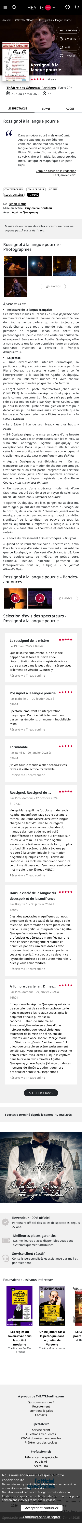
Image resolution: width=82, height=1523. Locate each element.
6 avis (52, 79)
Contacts (41, 1415)
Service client (41, 1430)
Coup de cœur (36, 189)
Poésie (53, 189)
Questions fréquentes (41, 1434)
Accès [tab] (70, 108)
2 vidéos (68, 39)
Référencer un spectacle (41, 1457)
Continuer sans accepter (41, 1517)
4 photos (68, 30)
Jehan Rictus (17, 204)
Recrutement (41, 1406)
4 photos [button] (53, 286)
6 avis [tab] (46, 108)
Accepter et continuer (41, 1508)
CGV (24, 1438)
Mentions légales (41, 1411)
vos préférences (26, 1496)
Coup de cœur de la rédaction (56, 171)
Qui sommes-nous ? (41, 1402)
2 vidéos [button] (65, 598)
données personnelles (46, 1438)
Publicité (41, 1461)
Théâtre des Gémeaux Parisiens (31, 88)
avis (65, 47)
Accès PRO (41, 1466)
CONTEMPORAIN (13, 189)
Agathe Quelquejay (25, 212)
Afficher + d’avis (41, 1093)
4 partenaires (29, 1492)
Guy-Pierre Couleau (38, 208)
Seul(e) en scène (13, 194)
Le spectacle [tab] (17, 108)
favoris (68, 56)
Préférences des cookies (41, 1442)
